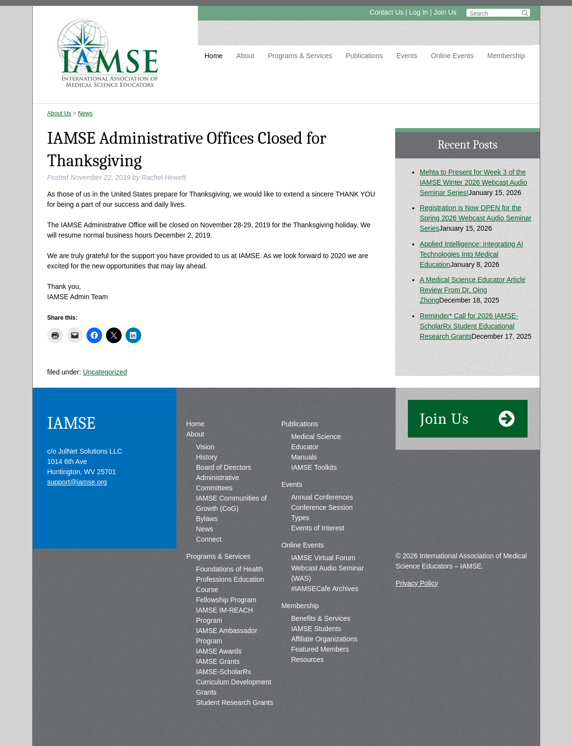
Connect (208, 539)
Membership (506, 56)
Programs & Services (300, 56)
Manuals (304, 457)
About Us (59, 113)
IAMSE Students (316, 629)
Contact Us (386, 12)
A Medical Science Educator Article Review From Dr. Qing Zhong (472, 290)
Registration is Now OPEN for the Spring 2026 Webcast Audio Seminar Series (475, 218)
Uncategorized (105, 372)
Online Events (452, 56)
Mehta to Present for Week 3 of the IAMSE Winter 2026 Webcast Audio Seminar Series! (473, 182)
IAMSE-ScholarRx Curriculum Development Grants (233, 682)
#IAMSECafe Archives (325, 588)
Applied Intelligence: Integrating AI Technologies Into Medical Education (471, 254)
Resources (307, 659)
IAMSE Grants (217, 661)
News (85, 113)
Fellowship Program (226, 600)
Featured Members (320, 649)
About (245, 56)
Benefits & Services (320, 618)
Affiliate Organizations (324, 639)
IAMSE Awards (218, 651)
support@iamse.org (77, 482)
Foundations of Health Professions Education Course (230, 579)
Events (406, 56)
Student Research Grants (234, 702)
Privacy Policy (417, 583)
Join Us (445, 12)
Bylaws (206, 519)
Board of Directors (223, 467)
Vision (205, 447)
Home (214, 56)
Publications (364, 56)
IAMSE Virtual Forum (323, 558)
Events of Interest (317, 528)
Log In (418, 12)
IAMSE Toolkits (314, 467)
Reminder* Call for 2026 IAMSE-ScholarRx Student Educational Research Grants (469, 326)
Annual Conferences (322, 497)
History (206, 457)
